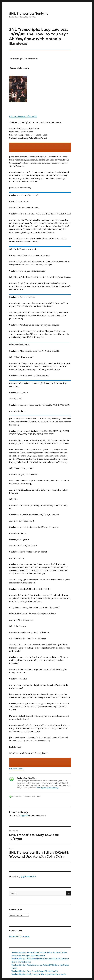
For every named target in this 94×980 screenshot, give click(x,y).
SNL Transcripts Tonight (28, 13)
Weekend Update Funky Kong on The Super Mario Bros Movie (38, 974)
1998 (38, 796)
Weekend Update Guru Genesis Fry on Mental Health (34, 971)
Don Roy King (17, 796)
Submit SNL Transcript (19, 937)
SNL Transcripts (16, 769)
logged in (25, 815)
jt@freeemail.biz (28, 876)
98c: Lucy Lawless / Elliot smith (23, 116)
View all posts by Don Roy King (47, 788)
